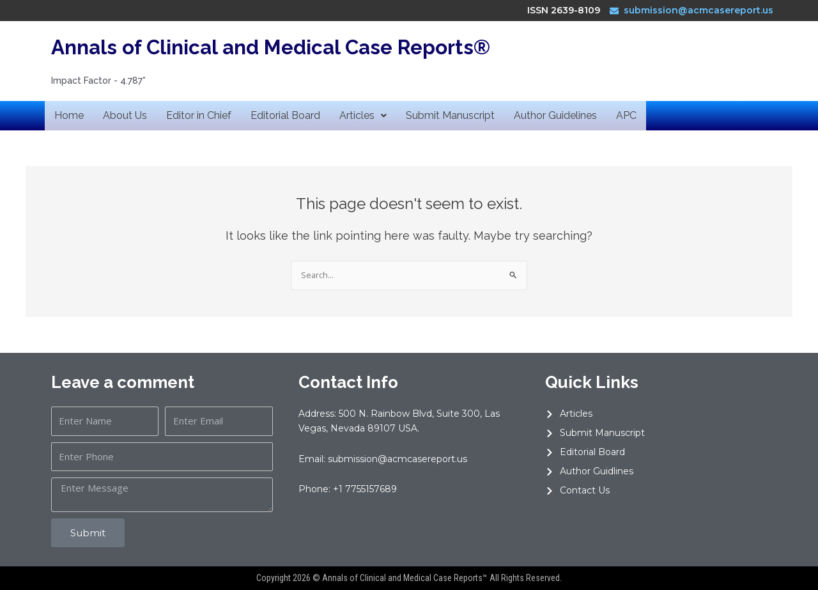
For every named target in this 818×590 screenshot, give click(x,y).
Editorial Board (285, 115)
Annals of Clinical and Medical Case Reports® (275, 47)
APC (626, 115)
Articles (363, 115)
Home (69, 115)
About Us (125, 115)
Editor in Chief (198, 115)
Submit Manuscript (450, 115)
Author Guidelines (555, 115)
